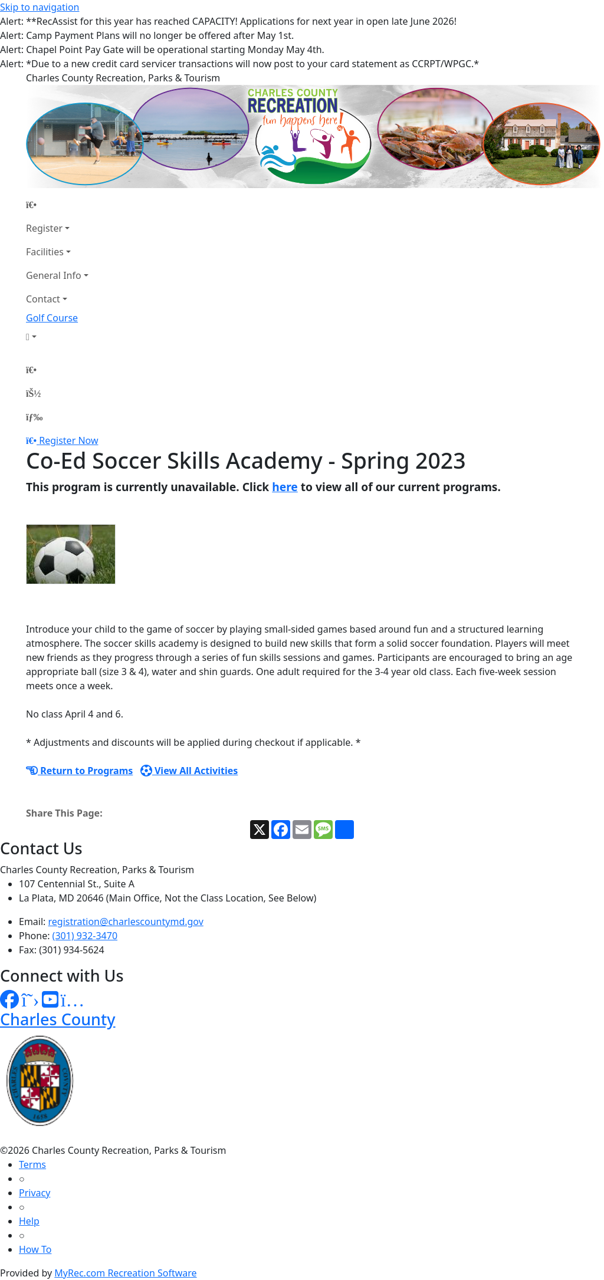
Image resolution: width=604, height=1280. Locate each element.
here (285, 487)
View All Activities (189, 770)
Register (44, 228)
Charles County (58, 1019)
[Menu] (34, 417)
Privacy (34, 1192)
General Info (53, 275)
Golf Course (52, 317)
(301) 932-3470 (84, 935)
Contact (43, 298)
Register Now (68, 440)
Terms (32, 1164)
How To (35, 1249)
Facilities (45, 251)
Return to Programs (79, 770)
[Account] (57, 336)
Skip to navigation (39, 7)
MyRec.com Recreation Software (125, 1272)
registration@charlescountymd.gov (125, 921)
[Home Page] (57, 204)
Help (29, 1221)
